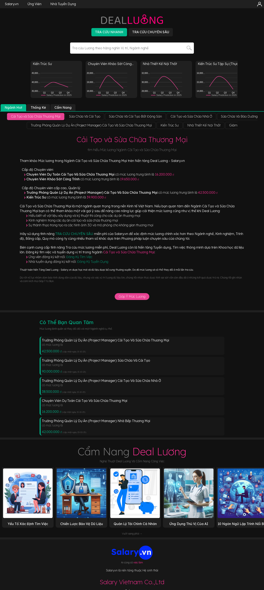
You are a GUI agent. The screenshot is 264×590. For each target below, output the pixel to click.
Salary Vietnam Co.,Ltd (132, 582)
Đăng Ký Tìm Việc (79, 257)
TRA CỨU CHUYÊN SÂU (74, 234)
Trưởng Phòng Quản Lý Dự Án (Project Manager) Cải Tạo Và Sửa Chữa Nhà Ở (101, 381)
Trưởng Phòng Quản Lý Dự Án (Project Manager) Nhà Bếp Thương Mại (96, 421)
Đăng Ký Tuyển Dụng (92, 262)
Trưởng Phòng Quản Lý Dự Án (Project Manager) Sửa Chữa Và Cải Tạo (96, 360)
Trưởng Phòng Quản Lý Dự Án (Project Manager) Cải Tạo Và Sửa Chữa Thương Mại (105, 340)
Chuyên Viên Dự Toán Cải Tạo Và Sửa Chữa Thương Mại (84, 401)
